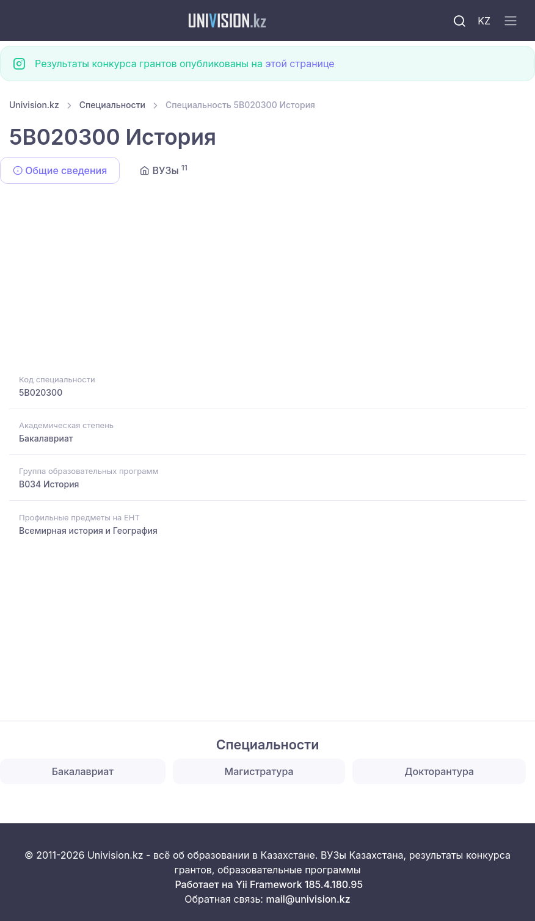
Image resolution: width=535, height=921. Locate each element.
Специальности (112, 105)
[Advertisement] (267, 280)
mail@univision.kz (308, 899)
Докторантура (439, 771)
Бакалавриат (46, 438)
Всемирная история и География (88, 530)
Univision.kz (34, 105)
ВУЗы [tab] (163, 170)
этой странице (299, 63)
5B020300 (40, 392)
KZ (484, 21)
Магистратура (259, 771)
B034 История (49, 484)
